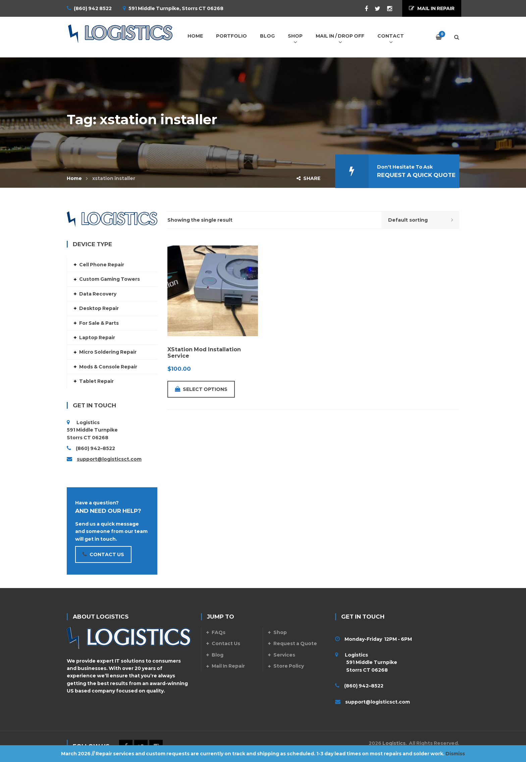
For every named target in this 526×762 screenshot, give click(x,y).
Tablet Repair (96, 381)
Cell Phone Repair (101, 265)
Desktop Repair (99, 308)
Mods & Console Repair (108, 367)
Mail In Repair (228, 666)
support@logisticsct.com (109, 459)
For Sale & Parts (99, 323)
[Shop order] (420, 220)
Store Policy (288, 666)
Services (284, 655)
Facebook (363, 9)
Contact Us (226, 643)
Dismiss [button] (455, 754)
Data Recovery (97, 294)
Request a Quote (295, 643)
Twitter (374, 9)
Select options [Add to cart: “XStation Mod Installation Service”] (201, 389)
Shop (280, 632)
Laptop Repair (97, 337)
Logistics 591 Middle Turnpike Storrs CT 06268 (366, 662)
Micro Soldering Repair (108, 352)
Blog (217, 655)
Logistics (394, 743)
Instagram (386, 9)
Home (74, 178)
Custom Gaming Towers (109, 279)
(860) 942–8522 (95, 448)
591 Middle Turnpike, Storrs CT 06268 (175, 8)
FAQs (218, 632)
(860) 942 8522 (93, 8)
